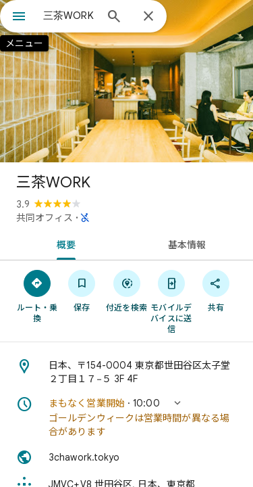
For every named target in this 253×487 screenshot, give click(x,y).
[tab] (63, 243)
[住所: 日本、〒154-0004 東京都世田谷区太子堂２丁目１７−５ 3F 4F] (126, 372)
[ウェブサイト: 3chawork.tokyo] (126, 457)
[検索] (114, 17)
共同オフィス (44, 218)
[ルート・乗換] (37, 295)
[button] (126, 417)
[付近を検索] (126, 290)
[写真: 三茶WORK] (126, 81)
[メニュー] (19, 17)
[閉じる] (148, 17)
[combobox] (69, 15)
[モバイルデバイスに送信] (171, 301)
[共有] (216, 290)
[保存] (81, 290)
